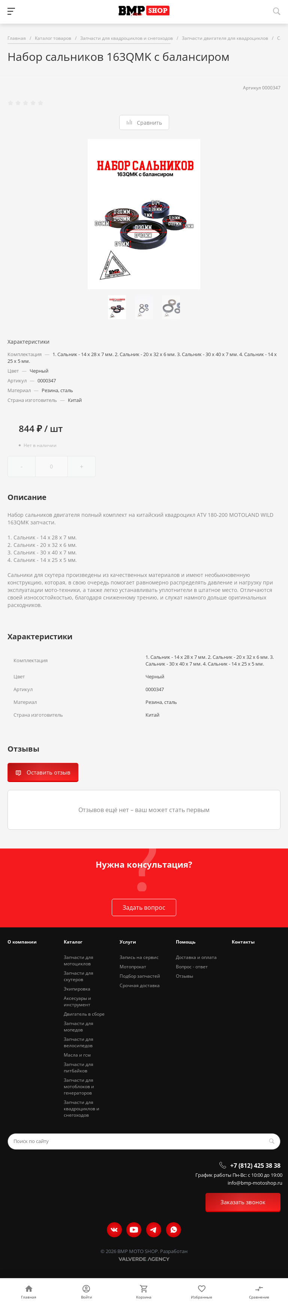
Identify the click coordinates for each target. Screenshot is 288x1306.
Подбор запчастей (140, 976)
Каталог (73, 942)
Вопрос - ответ (192, 966)
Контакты (243, 942)
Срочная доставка (140, 985)
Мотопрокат (133, 966)
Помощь (185, 942)
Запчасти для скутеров (78, 976)
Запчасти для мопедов (78, 1026)
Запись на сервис (139, 957)
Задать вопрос (144, 907)
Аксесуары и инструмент (77, 1001)
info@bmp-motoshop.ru (255, 1183)
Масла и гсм (77, 1055)
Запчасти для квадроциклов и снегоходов (81, 1108)
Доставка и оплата (196, 957)
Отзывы (184, 976)
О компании (22, 942)
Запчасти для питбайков (78, 1067)
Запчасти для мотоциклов (78, 960)
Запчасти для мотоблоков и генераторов (79, 1086)
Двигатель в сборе (84, 1014)
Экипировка (77, 989)
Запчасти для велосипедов (78, 1042)
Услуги (128, 942)
